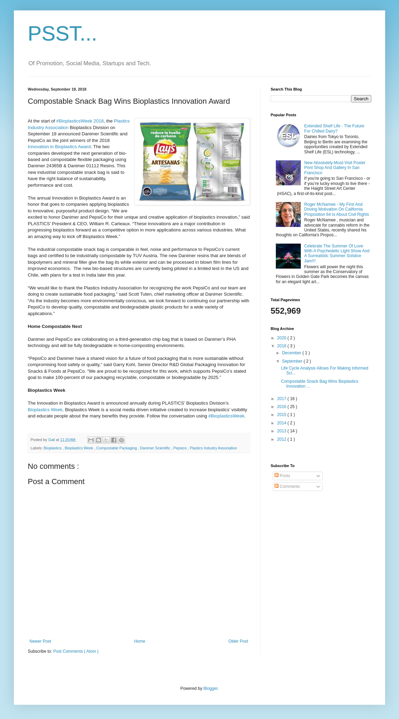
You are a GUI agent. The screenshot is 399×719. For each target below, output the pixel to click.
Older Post (238, 641)
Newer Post (40, 641)
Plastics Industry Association (213, 448)
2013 (282, 431)
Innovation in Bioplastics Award (59, 146)
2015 (282, 414)
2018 (282, 346)
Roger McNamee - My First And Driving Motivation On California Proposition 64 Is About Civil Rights (336, 209)
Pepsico (180, 448)
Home (139, 641)
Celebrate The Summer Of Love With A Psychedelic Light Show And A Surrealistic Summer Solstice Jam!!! (337, 253)
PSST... (62, 33)
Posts (282, 475)
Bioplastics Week (45, 409)
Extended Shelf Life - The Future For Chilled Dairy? (334, 128)
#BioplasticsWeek (227, 415)
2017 (282, 398)
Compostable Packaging (117, 448)
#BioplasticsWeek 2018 (80, 121)
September (293, 361)
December (292, 352)
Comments (287, 486)
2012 (282, 439)
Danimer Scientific (155, 448)
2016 (282, 406)
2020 (282, 338)
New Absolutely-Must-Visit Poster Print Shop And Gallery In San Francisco (335, 167)
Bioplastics (53, 448)
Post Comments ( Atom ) (76, 651)
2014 (282, 423)
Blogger (210, 688)
